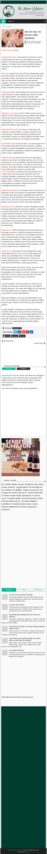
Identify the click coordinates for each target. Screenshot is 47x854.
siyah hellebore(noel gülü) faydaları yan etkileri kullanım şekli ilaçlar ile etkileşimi (25, 639)
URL (22, 336)
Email (6, 336)
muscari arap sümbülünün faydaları (21, 595)
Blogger (27, 852)
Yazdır (15, 336)
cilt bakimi (16, 328)
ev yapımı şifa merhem (17, 605)
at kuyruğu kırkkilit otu (16, 650)
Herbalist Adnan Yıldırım (15, 850)
